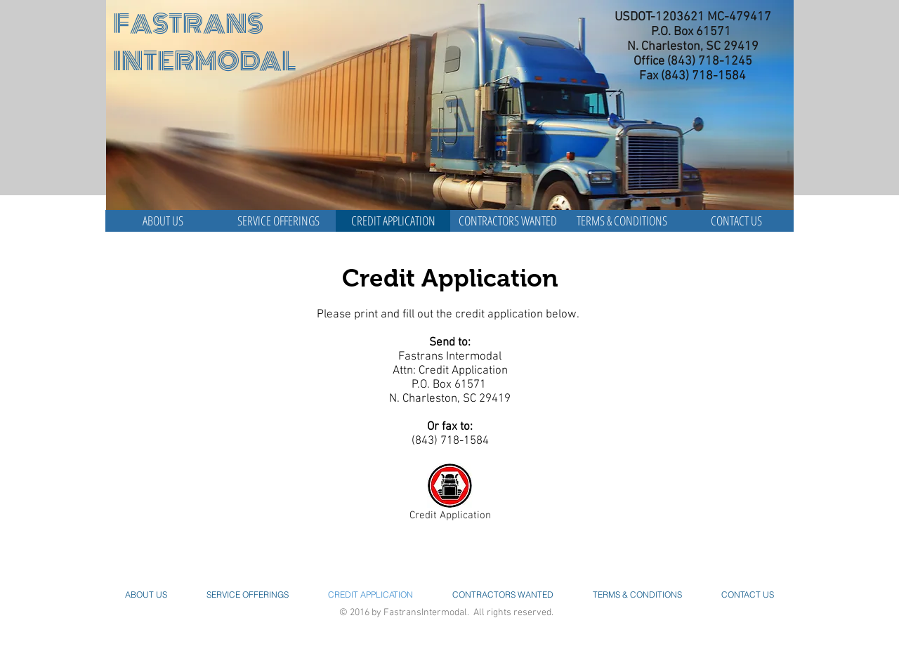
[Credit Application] (449, 495)
